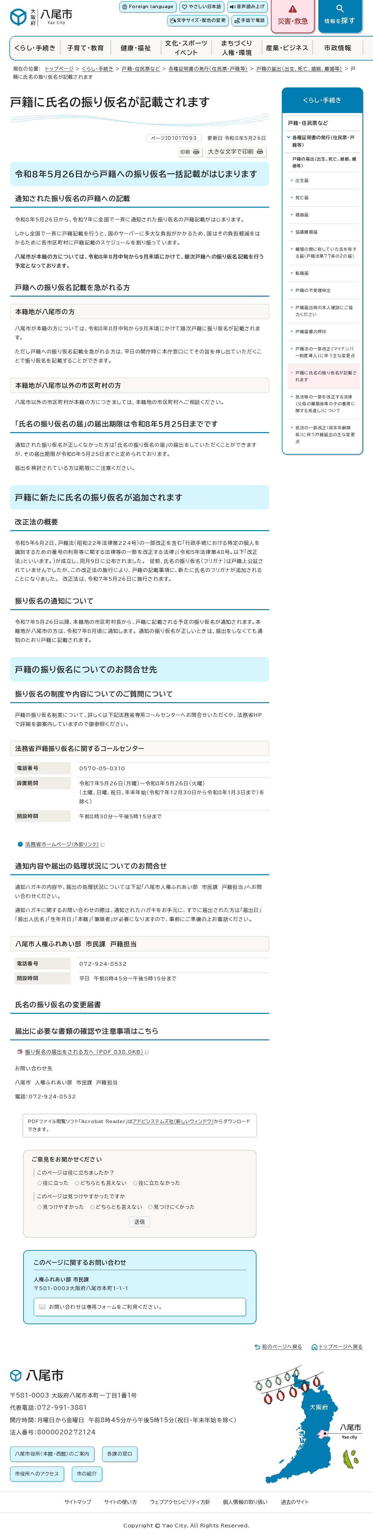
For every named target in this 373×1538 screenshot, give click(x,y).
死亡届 (302, 198)
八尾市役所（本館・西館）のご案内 (52, 1454)
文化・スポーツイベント (186, 48)
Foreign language (151, 6)
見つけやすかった (64, 1207)
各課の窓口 (119, 1454)
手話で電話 (253, 20)
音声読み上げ (251, 6)
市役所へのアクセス (37, 1473)
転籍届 (302, 273)
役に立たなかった (159, 1183)
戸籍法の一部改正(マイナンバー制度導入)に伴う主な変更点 (325, 352)
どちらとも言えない (103, 1183)
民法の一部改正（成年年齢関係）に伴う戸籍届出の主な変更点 (325, 435)
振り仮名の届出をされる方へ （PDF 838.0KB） (87, 1051)
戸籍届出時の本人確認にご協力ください (324, 311)
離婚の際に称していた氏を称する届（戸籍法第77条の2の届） (326, 252)
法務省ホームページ (64, 844)
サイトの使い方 (120, 1502)
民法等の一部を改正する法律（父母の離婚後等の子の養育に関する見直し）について (326, 404)
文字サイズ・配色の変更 (201, 20)
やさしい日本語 (205, 6)
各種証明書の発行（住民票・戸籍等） (208, 69)
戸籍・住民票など (141, 69)
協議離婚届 (307, 232)
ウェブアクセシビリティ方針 (180, 1502)
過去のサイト (295, 1502)
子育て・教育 (85, 48)
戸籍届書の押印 (311, 332)
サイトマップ (77, 1502)
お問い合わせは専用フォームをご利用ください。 (105, 1306)
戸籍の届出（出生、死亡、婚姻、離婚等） (299, 69)
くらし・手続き (35, 48)
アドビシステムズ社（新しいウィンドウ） (173, 1121)
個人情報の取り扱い (245, 1502)
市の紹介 (87, 1473)
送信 (139, 1221)
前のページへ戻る (282, 1346)
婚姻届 (302, 215)
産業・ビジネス (287, 48)
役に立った (56, 1183)
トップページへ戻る (341, 1346)
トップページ (59, 69)
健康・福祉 (136, 48)
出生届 (302, 181)
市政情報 (337, 48)
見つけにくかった (174, 1207)
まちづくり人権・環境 (236, 48)
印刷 (185, 152)
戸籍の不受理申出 (313, 290)
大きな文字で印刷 (231, 151)
